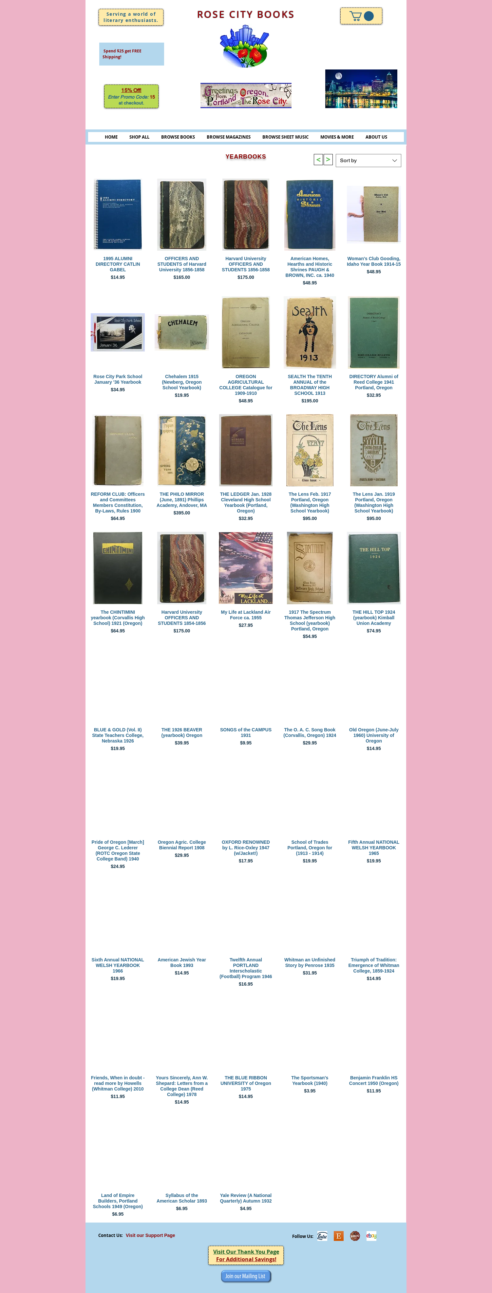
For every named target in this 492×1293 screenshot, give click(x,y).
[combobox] (368, 160)
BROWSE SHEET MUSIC (285, 137)
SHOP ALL (139, 137)
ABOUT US (376, 137)
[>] (318, 159)
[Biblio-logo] (355, 1236)
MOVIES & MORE (337, 137)
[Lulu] (322, 1236)
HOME (111, 137)
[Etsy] (339, 1236)
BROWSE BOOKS (178, 137)
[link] (362, 16)
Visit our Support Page (150, 1235)
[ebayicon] (371, 1236)
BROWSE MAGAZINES (229, 137)
